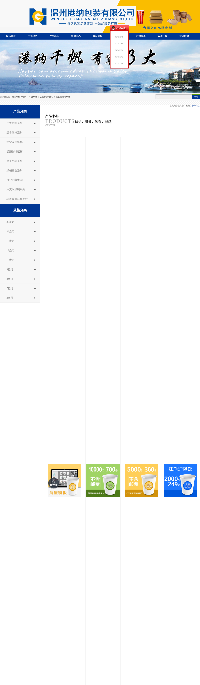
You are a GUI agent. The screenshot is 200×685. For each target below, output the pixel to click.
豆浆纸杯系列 (14, 161)
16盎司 (10, 241)
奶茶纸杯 (16, 97)
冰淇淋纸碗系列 (15, 189)
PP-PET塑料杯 (14, 180)
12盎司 (10, 250)
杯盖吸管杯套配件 (17, 198)
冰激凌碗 (58, 97)
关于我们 (32, 36)
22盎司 (10, 231)
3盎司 (9, 297)
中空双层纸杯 (14, 142)
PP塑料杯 (24, 97)
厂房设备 (141, 36)
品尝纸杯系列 (14, 132)
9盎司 (50, 97)
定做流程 (97, 36)
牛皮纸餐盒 (43, 97)
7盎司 (9, 288)
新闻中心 (75, 36)
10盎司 (10, 259)
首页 (188, 106)
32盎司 (10, 222)
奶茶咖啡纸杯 (14, 151)
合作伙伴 (162, 36)
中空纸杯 (33, 97)
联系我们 (184, 36)
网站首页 (11, 36)
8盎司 (9, 278)
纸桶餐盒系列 (14, 170)
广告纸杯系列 (14, 123)
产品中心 (54, 36)
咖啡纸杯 (66, 97)
